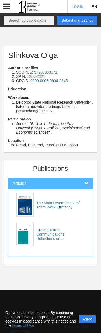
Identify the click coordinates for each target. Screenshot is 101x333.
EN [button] (94, 7)
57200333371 (45, 72)
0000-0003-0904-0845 (49, 81)
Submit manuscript (77, 20)
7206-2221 (36, 76)
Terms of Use (23, 325)
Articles (19, 183)
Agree (87, 319)
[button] (6, 6)
